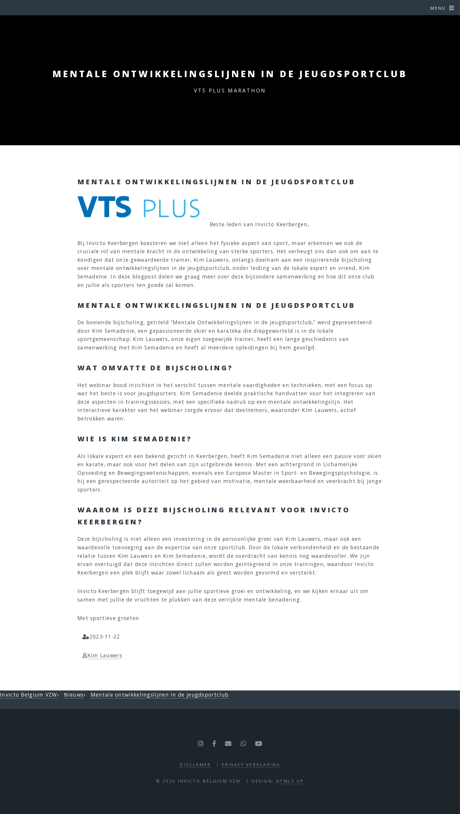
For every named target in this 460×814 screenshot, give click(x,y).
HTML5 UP (290, 781)
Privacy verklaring (250, 764)
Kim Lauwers (104, 655)
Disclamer (195, 764)
